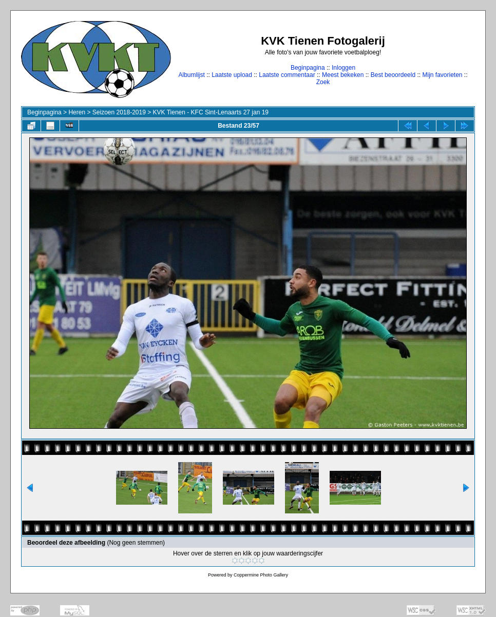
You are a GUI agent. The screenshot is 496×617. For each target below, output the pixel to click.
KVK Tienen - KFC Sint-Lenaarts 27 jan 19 (211, 112)
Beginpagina (308, 67)
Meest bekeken (343, 74)
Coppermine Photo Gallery (261, 575)
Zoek (323, 82)
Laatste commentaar (287, 74)
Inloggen (343, 67)
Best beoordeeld (393, 74)
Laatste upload (232, 74)
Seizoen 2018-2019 (119, 112)
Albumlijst (191, 74)
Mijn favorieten (442, 74)
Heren (76, 112)
